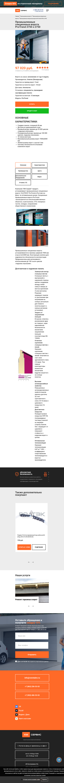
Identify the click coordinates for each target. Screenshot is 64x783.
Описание (23, 165)
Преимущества (23, 171)
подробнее (39, 547)
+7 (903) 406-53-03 (39, 11)
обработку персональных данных (39, 661)
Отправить (32, 655)
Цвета (40, 171)
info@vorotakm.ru (32, 678)
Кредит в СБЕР (32, 111)
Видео (40, 176)
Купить (32, 104)
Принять (44, 779)
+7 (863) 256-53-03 (38, 10)
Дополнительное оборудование (20, 176)
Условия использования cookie (31, 779)
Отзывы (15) (23, 182)
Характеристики (39, 165)
